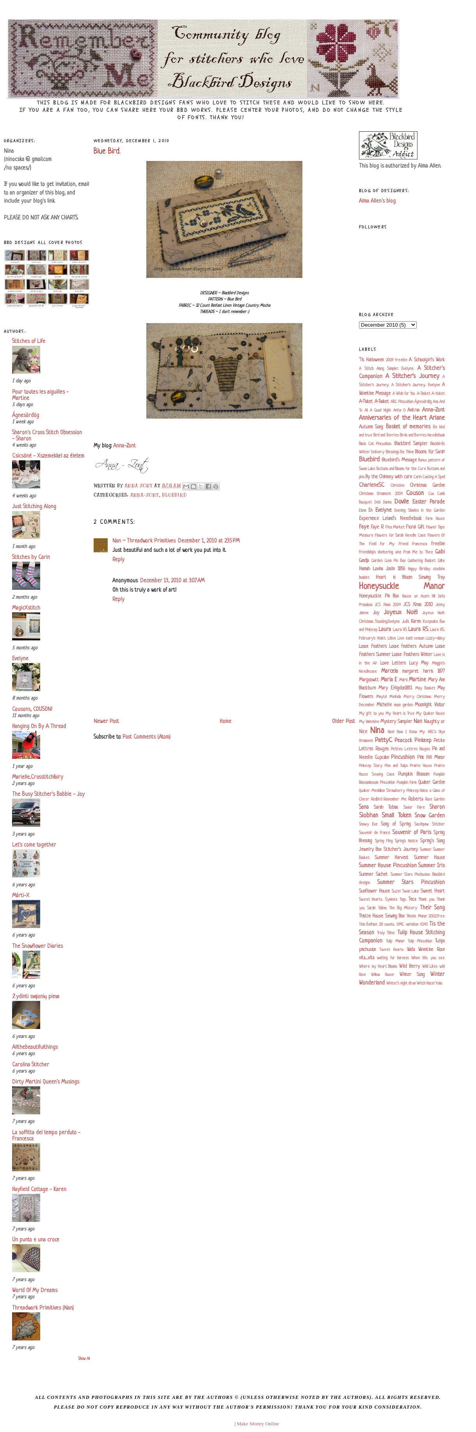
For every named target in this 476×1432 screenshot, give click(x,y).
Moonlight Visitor (430, 705)
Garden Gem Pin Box (388, 561)
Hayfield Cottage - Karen (39, 1190)
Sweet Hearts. (371, 899)
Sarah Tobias (386, 807)
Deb (377, 502)
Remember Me (395, 799)
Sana (364, 807)
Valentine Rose (431, 950)
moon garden (403, 705)
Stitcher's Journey (400, 849)
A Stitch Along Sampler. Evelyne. (386, 368)
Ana (435, 402)
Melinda (395, 697)
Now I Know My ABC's (416, 732)
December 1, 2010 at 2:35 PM (209, 541)
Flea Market (395, 527)
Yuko (438, 983)
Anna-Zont (124, 446)
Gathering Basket (421, 561)
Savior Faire (414, 807)
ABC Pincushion (402, 402)
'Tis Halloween (371, 360)
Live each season (411, 638)
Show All (84, 1359)
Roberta (415, 799)
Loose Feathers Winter (412, 655)
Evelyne (20, 659)
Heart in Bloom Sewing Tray (410, 577)
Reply (118, 560)
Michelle (384, 705)
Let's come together (34, 845)
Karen (416, 621)
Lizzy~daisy (435, 638)
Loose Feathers (373, 646)
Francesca (419, 544)
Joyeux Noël (400, 612)
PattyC (383, 740)
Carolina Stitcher (30, 1065)
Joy (376, 613)
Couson (415, 493)
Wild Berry (409, 966)
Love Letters (393, 663)
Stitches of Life (28, 342)
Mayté (381, 697)
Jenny (440, 605)
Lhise (392, 638)
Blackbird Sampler (411, 444)
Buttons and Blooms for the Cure (401, 469)
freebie (438, 544)
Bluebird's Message (399, 460)
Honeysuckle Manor (402, 587)
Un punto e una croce (35, 1240)
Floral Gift (415, 527)
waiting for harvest (393, 958)
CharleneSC (371, 485)
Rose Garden (435, 799)
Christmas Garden (427, 485)
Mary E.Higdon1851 (395, 688)
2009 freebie (396, 360)
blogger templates (215, 1424)
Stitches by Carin (31, 557)
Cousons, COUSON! (32, 709)
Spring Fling (384, 841)
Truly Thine (386, 933)
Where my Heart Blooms (378, 966)
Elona (362, 510)
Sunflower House (374, 891)
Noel (391, 732)
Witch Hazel (425, 983)
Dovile (401, 502)
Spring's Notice (406, 841)
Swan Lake (410, 891)
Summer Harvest (392, 858)
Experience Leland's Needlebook (390, 519)
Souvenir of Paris (412, 833)
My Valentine (369, 722)
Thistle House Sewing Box (382, 916)
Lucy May (419, 663)
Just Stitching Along (34, 507)
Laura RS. (418, 630)
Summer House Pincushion (388, 866)
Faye (364, 527)
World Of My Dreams (34, 1291)
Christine (398, 485)
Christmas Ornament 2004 (381, 493)
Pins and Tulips (396, 766)
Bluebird (174, 495)
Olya (442, 732)
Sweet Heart (433, 891)
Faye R (377, 527)
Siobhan (368, 815)
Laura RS (400, 630)
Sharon (437, 807)
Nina (377, 731)
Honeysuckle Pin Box (379, 596)
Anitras (413, 410)
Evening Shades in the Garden (419, 510)
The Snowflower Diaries (37, 946)
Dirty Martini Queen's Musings (45, 1082)
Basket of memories (408, 427)
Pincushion (403, 757)
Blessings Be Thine (400, 452)
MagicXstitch (26, 608)
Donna (387, 502)
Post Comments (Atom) (147, 737)
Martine (417, 680)
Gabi (440, 552)
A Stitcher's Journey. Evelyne (415, 385)
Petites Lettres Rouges (410, 749)
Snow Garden (430, 816)
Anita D (399, 410)
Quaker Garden (431, 782)
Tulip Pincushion (420, 941)
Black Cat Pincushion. (375, 444)
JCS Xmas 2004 (388, 605)
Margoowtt (369, 680)
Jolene (364, 613)
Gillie (441, 561)
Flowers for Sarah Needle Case (400, 535)
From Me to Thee (418, 552)
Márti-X (20, 896)
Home (225, 722)
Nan (418, 722)
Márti (403, 680)
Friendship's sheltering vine (380, 552)
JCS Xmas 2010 (418, 605)
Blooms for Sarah (430, 452)
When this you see (428, 958)
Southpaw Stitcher (429, 824)
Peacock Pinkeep (413, 741)
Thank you (426, 899)
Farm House (435, 518)
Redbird (376, 799)
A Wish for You (404, 393)
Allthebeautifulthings (35, 1047)
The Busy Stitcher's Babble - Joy (48, 794)
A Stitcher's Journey (412, 376)
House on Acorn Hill (418, 596)
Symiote (391, 899)
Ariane (437, 418)
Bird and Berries (385, 435)
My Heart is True (399, 713)
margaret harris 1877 (423, 671)
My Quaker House (430, 713)
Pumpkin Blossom (413, 774)
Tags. (403, 899)
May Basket (425, 688)
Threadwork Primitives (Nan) (43, 1308)
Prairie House (421, 766)
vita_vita (366, 958)
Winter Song (412, 975)
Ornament (366, 741)
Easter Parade (428, 502)
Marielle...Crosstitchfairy (37, 777)
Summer (426, 849)
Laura (384, 630)
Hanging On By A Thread (39, 727)
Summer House (429, 858)
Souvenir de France (374, 833)
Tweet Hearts (391, 950)
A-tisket (438, 393)
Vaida (411, 950)
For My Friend (394, 544)
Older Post (343, 722)
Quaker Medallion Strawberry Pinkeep (389, 790)
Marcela (389, 671)
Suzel (396, 891)
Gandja (364, 561)
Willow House (382, 974)
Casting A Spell (434, 477)
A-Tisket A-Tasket (374, 402)
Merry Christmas (417, 697)
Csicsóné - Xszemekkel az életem (48, 456)
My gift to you (371, 713)
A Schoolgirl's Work (427, 360)
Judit (405, 621)
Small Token (396, 815)
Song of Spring (396, 824)
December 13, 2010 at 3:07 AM (172, 581)
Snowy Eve (368, 824)
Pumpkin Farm (407, 782)
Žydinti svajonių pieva (36, 997)
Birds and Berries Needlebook (422, 435)
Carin (417, 477)
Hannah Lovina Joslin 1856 (382, 569)
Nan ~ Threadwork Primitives (144, 541)
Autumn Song (371, 427)
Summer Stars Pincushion (411, 883)
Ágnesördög (25, 416)
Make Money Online (258, 1424)
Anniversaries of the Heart (392, 418)
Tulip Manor (395, 941)
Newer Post (106, 722)
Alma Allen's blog (377, 201)
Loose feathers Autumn (411, 646)
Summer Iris (431, 866)
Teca (412, 899)
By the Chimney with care (389, 477)
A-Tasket (423, 393)
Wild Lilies (430, 966)
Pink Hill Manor (431, 757)
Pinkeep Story (370, 766)
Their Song (432, 908)
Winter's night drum (401, 983)
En (370, 510)
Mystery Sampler (396, 722)
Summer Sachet (373, 874)
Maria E (389, 680)
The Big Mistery (403, 908)
